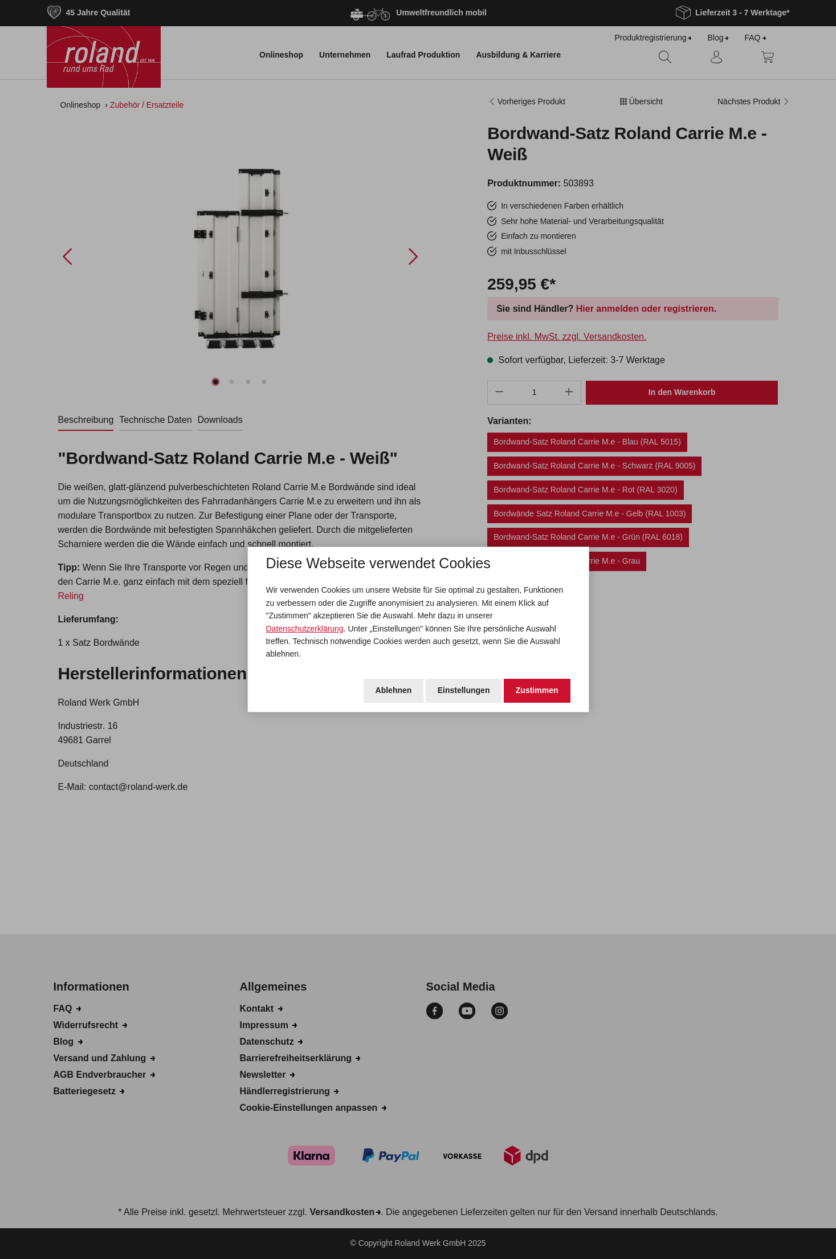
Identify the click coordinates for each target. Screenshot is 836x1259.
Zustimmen (537, 690)
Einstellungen (464, 690)
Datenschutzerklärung (305, 628)
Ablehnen (394, 690)
